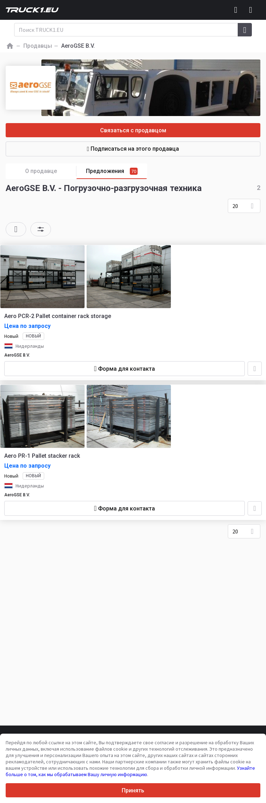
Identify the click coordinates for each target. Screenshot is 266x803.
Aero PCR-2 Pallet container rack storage (57, 316)
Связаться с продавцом (133, 130)
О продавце (50, 171)
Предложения (112, 171)
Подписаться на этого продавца (133, 148)
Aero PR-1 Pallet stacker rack (42, 455)
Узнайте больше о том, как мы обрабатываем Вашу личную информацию (130, 771)
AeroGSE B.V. (17, 355)
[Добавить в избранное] (255, 369)
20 (235, 205)
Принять (133, 790)
